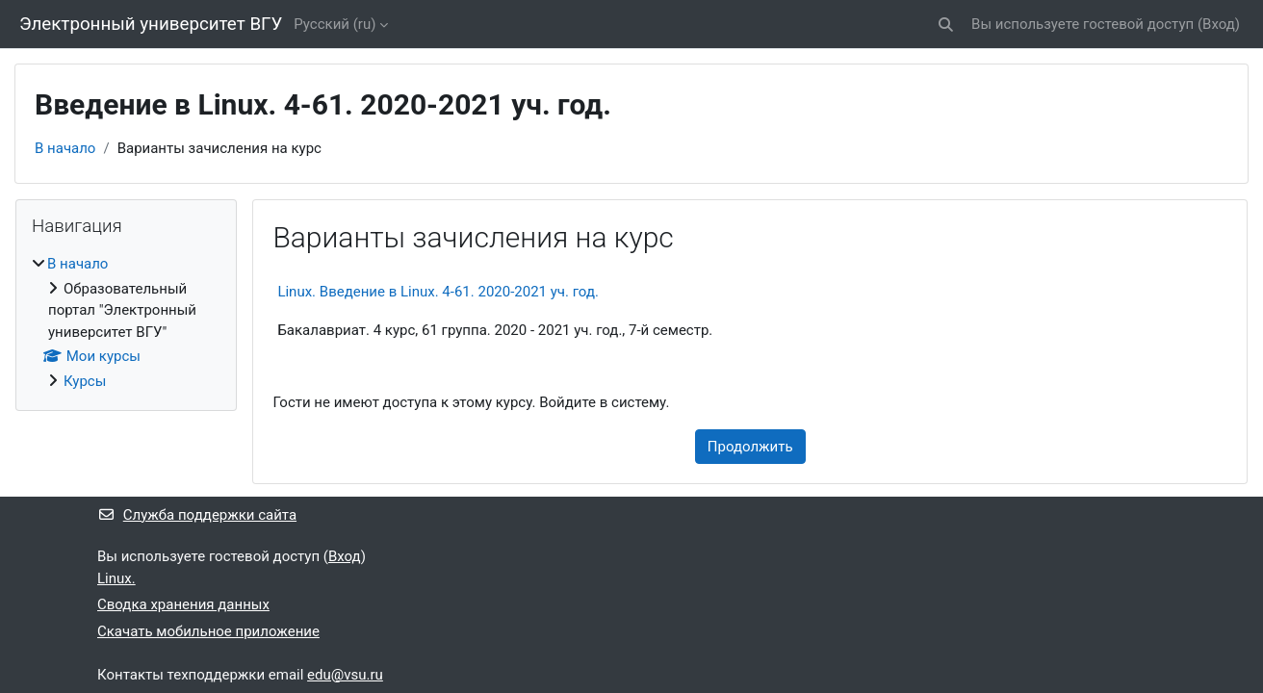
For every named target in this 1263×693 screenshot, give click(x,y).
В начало (65, 148)
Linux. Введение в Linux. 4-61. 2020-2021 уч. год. (438, 291)
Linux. (116, 578)
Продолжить (750, 446)
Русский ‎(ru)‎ (334, 24)
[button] (946, 24)
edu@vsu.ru (345, 674)
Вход (1218, 24)
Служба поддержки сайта (196, 515)
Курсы (85, 381)
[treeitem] (126, 322)
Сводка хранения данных (183, 604)
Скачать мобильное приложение (208, 631)
